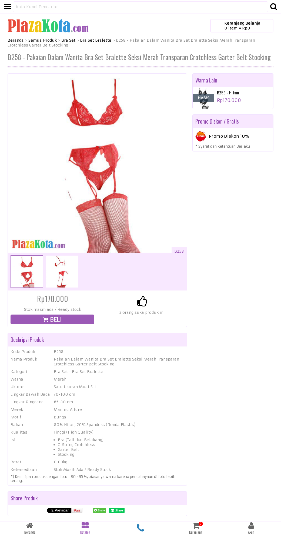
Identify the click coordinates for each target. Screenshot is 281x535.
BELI (52, 319)
